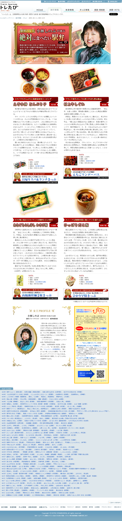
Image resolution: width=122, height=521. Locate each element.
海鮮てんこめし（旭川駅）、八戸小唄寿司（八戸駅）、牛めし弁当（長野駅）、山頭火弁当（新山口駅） (36, 485)
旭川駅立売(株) (40, 166)
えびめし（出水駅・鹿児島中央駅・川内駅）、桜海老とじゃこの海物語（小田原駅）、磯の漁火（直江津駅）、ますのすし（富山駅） (45, 473)
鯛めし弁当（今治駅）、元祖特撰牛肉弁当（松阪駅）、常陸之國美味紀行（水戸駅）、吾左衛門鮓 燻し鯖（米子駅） (40, 416)
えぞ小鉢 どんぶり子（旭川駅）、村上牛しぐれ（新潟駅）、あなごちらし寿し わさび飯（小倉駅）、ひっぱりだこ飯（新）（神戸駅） (46, 483)
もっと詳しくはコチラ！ (100, 381)
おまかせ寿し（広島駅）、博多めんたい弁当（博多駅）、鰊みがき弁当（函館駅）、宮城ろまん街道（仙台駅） (38, 493)
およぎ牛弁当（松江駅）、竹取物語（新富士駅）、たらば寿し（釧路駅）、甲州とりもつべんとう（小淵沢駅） (39, 464)
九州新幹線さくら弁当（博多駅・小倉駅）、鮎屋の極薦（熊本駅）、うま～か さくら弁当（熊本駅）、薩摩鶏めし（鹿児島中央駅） (45, 478)
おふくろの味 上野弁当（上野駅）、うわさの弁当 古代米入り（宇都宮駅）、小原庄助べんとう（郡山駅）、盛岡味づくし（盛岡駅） (45, 481)
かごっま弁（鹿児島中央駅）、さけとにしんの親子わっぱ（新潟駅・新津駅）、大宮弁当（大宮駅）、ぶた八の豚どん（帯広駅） (44, 433)
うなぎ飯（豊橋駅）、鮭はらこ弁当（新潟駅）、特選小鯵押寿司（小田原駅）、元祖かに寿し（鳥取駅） (36, 401)
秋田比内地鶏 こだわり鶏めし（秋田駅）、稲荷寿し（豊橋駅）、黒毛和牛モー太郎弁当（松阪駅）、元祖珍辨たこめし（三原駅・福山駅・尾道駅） (50, 476)
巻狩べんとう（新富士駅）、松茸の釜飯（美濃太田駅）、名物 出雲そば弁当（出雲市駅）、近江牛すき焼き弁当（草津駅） (42, 392)
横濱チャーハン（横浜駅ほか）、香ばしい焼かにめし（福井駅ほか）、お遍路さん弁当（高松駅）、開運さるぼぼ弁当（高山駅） (44, 409)
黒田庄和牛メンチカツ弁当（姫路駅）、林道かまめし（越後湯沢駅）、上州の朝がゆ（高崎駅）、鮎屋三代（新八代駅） (41, 488)
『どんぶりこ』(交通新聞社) (52, 349)
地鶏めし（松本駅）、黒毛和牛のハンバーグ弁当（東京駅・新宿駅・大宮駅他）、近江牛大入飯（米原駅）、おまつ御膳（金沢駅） (45, 404)
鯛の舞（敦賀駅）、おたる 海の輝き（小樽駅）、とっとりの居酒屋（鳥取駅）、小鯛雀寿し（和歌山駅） (37, 466)
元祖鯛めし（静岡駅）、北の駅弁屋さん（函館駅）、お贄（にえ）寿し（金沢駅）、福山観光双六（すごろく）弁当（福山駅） (43, 428)
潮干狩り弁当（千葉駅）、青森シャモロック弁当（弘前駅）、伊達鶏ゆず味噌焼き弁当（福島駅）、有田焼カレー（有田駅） (43, 413)
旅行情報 (18, 18)
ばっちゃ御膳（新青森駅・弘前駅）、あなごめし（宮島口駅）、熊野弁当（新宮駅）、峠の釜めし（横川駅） (38, 459)
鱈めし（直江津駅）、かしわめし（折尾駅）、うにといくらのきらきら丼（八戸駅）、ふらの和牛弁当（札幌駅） (39, 440)
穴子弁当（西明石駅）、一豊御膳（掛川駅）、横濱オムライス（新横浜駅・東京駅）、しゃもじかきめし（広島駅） (40, 452)
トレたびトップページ (7, 18)
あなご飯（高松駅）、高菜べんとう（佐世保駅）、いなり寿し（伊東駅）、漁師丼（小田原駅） (34, 437)
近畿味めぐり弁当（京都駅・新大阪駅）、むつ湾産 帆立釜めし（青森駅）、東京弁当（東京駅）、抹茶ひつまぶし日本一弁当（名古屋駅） (47, 495)
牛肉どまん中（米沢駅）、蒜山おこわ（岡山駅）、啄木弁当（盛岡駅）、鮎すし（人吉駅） (32, 445)
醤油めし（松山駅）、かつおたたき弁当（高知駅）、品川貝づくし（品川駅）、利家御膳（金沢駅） (35, 471)
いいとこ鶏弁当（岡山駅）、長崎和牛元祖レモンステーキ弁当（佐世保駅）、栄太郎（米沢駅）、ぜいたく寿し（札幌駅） (42, 406)
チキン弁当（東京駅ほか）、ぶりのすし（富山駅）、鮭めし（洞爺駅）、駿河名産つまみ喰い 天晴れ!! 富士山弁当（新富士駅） (44, 418)
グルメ (25, 18)
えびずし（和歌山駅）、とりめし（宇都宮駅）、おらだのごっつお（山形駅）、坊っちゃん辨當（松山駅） (37, 425)
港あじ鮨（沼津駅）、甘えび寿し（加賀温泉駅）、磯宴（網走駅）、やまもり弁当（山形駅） (33, 399)
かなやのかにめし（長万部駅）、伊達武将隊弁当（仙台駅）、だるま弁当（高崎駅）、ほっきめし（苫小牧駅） (39, 447)
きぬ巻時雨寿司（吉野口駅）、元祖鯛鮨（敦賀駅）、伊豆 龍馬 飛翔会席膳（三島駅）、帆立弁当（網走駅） (38, 423)
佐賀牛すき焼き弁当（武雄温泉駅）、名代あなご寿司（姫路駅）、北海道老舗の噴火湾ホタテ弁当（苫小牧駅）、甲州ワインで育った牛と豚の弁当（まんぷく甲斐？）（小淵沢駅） (60, 411)
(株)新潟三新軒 (90, 161)
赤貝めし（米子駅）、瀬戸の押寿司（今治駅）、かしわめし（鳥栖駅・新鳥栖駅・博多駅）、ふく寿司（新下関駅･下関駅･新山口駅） (45, 454)
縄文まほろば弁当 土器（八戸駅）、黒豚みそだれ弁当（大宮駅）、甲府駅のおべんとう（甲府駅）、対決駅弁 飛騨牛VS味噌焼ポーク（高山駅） (49, 469)
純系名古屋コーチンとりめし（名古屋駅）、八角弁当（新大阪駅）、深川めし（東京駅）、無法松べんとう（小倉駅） (41, 449)
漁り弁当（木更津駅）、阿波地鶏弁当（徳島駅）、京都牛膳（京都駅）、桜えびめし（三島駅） (34, 461)
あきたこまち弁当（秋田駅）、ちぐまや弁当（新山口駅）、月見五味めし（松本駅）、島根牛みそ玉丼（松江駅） (39, 435)
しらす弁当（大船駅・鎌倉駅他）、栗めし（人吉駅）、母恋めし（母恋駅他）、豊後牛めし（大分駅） (36, 397)
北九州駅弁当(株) (40, 282)
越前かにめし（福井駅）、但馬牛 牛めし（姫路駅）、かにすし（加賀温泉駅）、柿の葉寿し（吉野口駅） (37, 457)
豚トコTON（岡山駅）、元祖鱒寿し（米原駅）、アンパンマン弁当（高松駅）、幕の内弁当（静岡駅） (36, 490)
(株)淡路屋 (89, 282)
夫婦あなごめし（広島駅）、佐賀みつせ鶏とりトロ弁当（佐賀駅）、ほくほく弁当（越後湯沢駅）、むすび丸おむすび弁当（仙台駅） (45, 421)
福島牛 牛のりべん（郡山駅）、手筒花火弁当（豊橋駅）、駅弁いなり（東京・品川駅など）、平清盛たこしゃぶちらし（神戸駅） (44, 442)
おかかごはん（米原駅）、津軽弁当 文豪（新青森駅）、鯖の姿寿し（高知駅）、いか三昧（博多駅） (35, 430)
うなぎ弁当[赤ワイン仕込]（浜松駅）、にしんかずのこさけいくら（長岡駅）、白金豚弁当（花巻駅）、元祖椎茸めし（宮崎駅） (44, 394)
